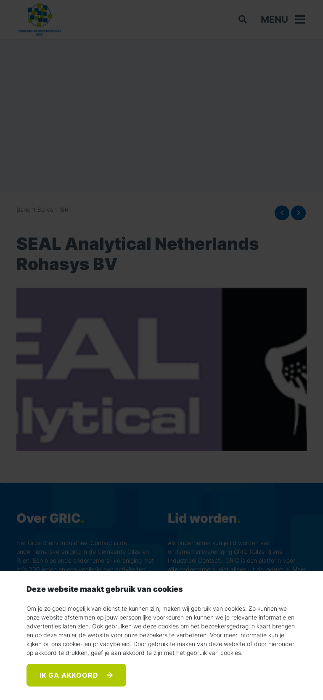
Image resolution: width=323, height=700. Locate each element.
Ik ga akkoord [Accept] (70, 675)
